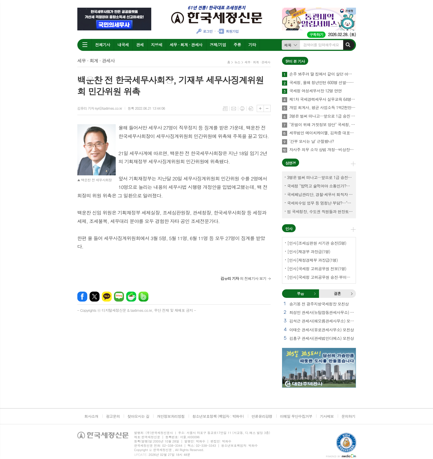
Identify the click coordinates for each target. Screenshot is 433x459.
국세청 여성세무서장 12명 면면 (315, 91)
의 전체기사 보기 (243, 278)
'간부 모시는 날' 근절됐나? (311, 141)
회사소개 (91, 416)
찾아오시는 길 (138, 416)
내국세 (123, 44)
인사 (288, 228)
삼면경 (290, 163)
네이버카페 (131, 297)
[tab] (300, 293)
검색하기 (348, 45)
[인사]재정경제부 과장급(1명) (312, 260)
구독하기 (316, 34)
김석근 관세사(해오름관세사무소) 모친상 (322, 320)
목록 (225, 108)
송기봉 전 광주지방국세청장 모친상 (319, 303)
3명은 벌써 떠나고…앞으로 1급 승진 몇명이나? (322, 116)
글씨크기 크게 (260, 108)
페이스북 (82, 297)
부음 (314, 293)
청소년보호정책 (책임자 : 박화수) (218, 416)
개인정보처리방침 (171, 416)
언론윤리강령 (261, 416)
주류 (237, 44)
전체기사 (102, 44)
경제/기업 (218, 44)
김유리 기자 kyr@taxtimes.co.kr (99, 108)
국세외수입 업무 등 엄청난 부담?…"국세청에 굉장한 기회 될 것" (320, 203)
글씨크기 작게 (267, 108)
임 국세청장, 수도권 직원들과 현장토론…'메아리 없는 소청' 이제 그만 (320, 211)
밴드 (143, 297)
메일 (234, 108)
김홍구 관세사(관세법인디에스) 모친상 (321, 338)
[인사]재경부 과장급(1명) (308, 251)
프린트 (242, 108)
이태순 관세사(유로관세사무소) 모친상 (321, 329)
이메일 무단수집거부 (296, 416)
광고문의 (113, 416)
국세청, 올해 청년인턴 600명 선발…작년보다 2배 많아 (322, 83)
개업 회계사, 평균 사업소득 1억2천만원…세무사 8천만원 (322, 108)
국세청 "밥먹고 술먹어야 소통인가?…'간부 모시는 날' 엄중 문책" (320, 186)
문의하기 (348, 416)
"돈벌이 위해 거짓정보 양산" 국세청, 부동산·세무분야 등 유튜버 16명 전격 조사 (322, 125)
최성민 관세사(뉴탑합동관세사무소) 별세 (322, 312)
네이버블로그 (119, 297)
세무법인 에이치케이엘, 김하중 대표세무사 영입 (322, 133)
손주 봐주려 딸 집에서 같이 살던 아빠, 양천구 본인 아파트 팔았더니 (322, 74)
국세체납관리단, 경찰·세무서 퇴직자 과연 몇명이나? (320, 194)
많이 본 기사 (295, 61)
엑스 (95, 297)
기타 (252, 44)
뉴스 (237, 62)
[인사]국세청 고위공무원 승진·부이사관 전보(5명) (320, 277)
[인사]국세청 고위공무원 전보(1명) (316, 268)
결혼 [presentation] (337, 293)
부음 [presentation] (300, 293)
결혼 (351, 293)
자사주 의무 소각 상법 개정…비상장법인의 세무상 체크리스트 (322, 150)
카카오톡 (107, 297)
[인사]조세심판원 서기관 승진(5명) (316, 243)
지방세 (156, 44)
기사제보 (327, 416)
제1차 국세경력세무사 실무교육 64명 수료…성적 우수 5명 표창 (322, 99)
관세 (140, 44)
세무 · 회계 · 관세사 (185, 44)
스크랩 (251, 108)
